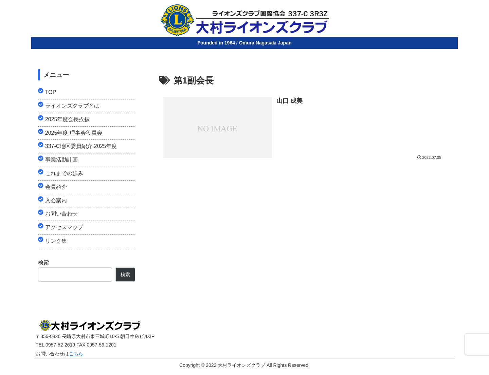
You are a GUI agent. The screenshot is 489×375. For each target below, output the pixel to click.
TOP (50, 92)
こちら (76, 353)
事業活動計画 (61, 160)
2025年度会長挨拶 (67, 119)
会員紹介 (56, 187)
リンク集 (56, 241)
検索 (43, 262)
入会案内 (56, 200)
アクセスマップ (64, 227)
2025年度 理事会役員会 (73, 133)
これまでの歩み (64, 173)
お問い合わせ (61, 214)
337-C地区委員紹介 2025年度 (81, 146)
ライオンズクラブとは (72, 106)
